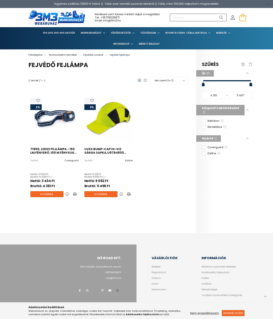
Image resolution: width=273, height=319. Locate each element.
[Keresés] (198, 17)
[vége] (240, 95)
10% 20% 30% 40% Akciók (59, 32)
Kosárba (46, 194)
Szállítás (207, 284)
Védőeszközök (121, 32)
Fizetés (205, 278)
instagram (87, 290)
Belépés (156, 266)
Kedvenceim (159, 289)
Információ (121, 43)
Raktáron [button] (216, 121)
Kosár (155, 284)
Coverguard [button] (218, 147)
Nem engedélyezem (204, 313)
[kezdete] (213, 95)
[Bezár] (268, 4)
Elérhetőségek (209, 289)
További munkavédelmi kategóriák (222, 295)
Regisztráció (159, 272)
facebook (79, 290)
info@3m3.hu (113, 278)
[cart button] (242, 17)
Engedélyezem (233, 313)
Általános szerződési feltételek (219, 266)
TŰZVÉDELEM (148, 32)
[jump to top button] (265, 296)
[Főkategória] (35, 54)
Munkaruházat (91, 32)
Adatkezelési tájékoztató (215, 272)
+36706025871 (110, 17)
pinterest (102, 290)
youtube (110, 290)
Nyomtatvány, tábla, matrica (186, 32)
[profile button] (233, 17)
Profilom (156, 278)
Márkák (221, 32)
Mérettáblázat (149, 43)
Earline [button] (214, 153)
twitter (95, 290)
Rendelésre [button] (217, 127)
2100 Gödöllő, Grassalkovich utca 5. (100, 266)
